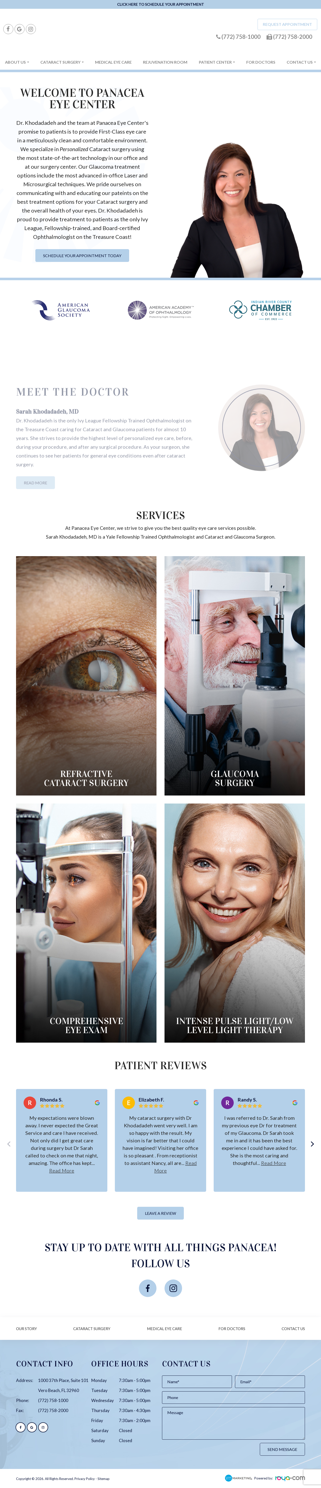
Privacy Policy (84, 1479)
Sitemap (104, 1479)
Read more (61, 1170)
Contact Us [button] (301, 62)
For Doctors (260, 62)
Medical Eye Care (113, 62)
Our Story (26, 1328)
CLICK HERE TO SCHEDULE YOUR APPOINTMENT (160, 4)
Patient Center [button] (217, 62)
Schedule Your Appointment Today (82, 255)
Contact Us (293, 1328)
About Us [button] (17, 62)
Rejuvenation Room (165, 62)
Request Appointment (287, 24)
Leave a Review (160, 1213)
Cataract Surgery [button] (62, 62)
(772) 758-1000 (53, 1400)
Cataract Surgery (91, 1328)
